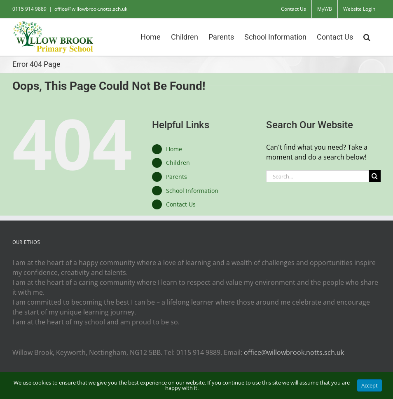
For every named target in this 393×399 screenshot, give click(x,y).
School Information (192, 191)
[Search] (375, 176)
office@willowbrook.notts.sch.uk (90, 8)
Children (178, 163)
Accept (369, 385)
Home (174, 149)
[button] (366, 36)
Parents (176, 177)
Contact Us (181, 204)
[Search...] (317, 176)
